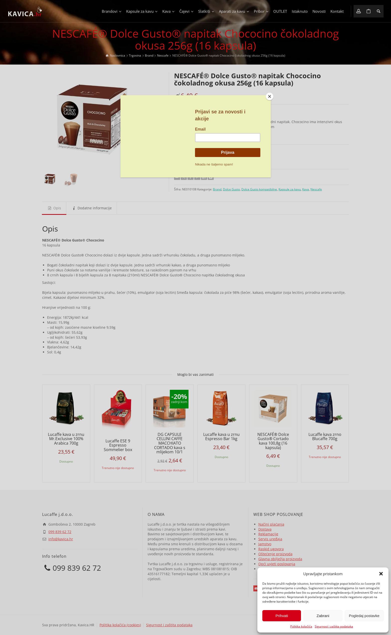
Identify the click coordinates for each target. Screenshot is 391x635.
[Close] (269, 96)
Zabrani (323, 616)
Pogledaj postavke (364, 616)
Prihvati (282, 616)
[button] (381, 573)
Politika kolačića (301, 626)
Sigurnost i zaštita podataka (334, 626)
